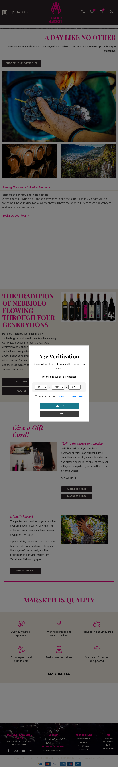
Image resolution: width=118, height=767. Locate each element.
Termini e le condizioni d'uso (70, 396)
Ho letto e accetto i (61, 396)
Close (60, 413)
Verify (60, 406)
